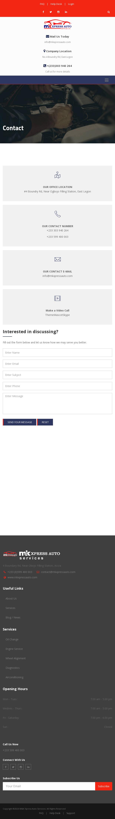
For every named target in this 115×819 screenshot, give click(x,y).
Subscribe (103, 786)
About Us (11, 598)
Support (70, 813)
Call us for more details (57, 71)
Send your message (20, 422)
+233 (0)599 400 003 (19, 572)
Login (71, 4)
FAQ (42, 4)
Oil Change (12, 639)
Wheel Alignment (16, 658)
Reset (45, 422)
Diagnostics (13, 668)
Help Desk (56, 4)
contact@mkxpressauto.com (58, 572)
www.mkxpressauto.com (22, 577)
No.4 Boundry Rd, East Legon (57, 56)
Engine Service (14, 649)
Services (10, 608)
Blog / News (13, 617)
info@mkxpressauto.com (57, 42)
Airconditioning (14, 677)
